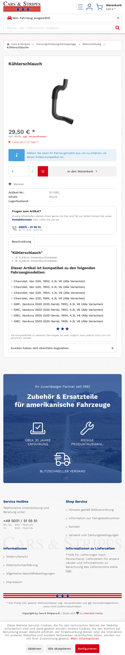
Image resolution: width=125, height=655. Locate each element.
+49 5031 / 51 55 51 (20, 521)
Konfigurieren (87, 648)
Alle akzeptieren (59, 648)
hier (68, 570)
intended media (93, 613)
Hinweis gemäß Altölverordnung (91, 509)
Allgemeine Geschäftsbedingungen (30, 573)
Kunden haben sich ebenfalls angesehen (40, 348)
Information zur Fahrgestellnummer (94, 518)
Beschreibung (21, 241)
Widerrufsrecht (16, 556)
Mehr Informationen (85, 638)
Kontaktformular (22, 219)
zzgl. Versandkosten (34, 136)
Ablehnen (34, 648)
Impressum (13, 582)
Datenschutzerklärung (21, 565)
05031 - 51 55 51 (30, 227)
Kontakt (74, 526)
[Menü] (79, 7)
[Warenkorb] (109, 7)
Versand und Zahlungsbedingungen (93, 535)
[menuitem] (79, 7)
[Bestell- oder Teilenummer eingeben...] (62, 28)
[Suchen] (117, 28)
